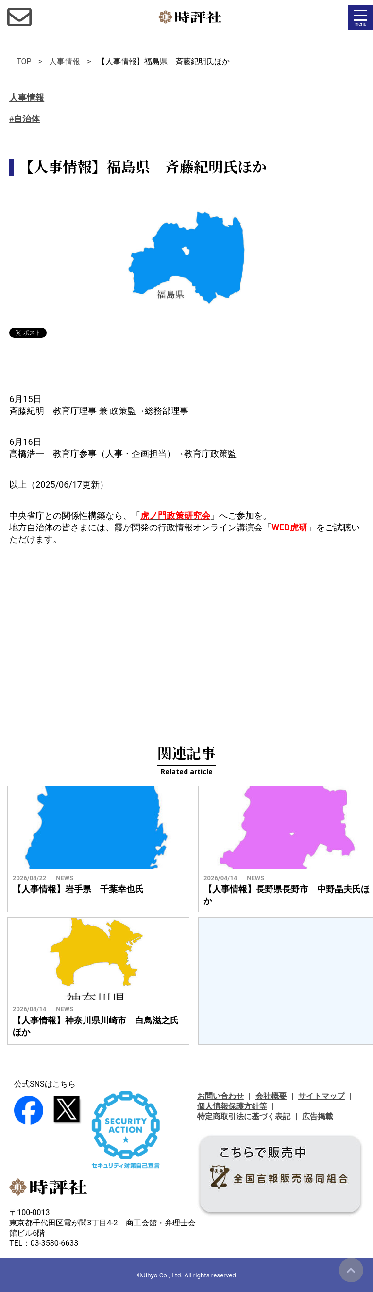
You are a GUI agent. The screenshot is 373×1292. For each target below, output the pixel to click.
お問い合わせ (220, 1096)
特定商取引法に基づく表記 (243, 1116)
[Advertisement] (186, 632)
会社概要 (271, 1096)
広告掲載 (317, 1116)
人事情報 (64, 61)
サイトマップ (321, 1096)
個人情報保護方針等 (232, 1106)
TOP (24, 61)
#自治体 (24, 119)
